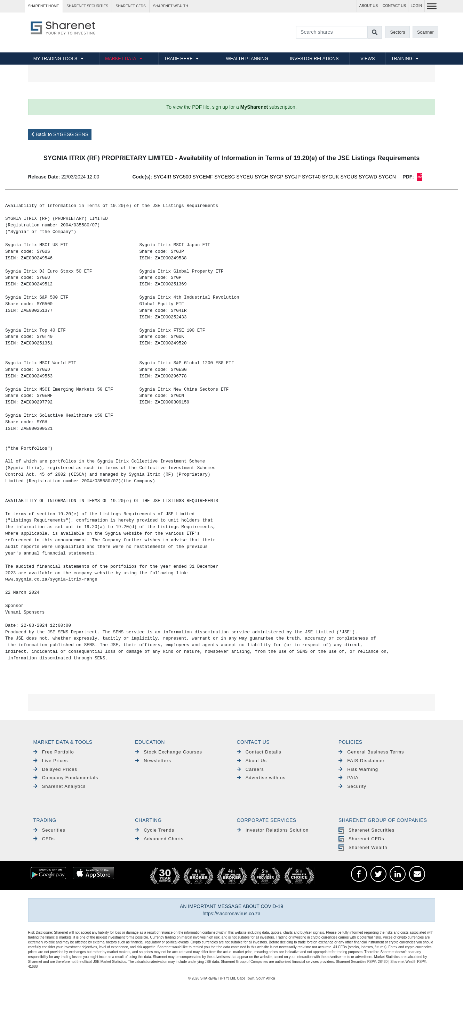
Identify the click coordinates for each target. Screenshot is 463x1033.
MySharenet (254, 107)
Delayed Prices (55, 769)
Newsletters (153, 760)
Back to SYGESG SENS (60, 134)
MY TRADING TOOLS (55, 58)
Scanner (425, 32)
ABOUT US (368, 6)
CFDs (44, 838)
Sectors (397, 32)
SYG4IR (162, 177)
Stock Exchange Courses (168, 752)
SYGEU (244, 177)
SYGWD (368, 177)
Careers (250, 769)
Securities (49, 830)
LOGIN (416, 6)
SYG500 (182, 177)
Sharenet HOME (43, 6)
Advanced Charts (159, 838)
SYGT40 (311, 177)
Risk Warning (358, 769)
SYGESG (224, 177)
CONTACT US (394, 6)
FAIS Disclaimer (361, 760)
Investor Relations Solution (273, 830)
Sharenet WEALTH (170, 6)
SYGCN (387, 177)
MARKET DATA (120, 58)
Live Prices (50, 760)
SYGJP (293, 177)
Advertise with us (261, 777)
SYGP (277, 177)
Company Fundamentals (65, 777)
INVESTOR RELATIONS (314, 58)
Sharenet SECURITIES (87, 6)
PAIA (348, 777)
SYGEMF (202, 177)
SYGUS (348, 177)
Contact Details (259, 752)
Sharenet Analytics (59, 786)
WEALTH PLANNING (247, 58)
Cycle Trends (154, 830)
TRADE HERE (178, 58)
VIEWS (367, 58)
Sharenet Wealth (362, 847)
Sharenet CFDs (131, 6)
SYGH (262, 177)
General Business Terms (371, 752)
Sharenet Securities (366, 830)
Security (352, 786)
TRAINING (402, 58)
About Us (252, 760)
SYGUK (330, 177)
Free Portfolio (53, 752)
